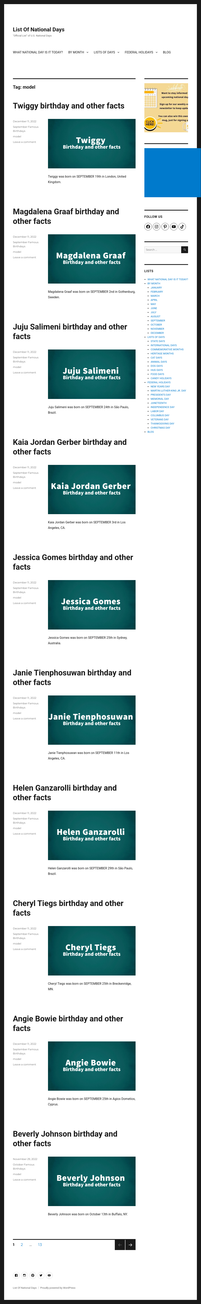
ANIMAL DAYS (159, 361)
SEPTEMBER (158, 320)
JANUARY (156, 287)
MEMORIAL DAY (160, 398)
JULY (153, 312)
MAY (153, 304)
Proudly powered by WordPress (57, 1287)
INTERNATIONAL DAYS (164, 345)
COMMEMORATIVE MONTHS (167, 349)
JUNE (154, 308)
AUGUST (155, 316)
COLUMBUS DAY (160, 415)
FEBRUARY (157, 291)
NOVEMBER (157, 328)
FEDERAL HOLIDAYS (139, 52)
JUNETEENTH (159, 403)
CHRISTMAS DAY (160, 427)
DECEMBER (157, 332)
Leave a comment (24, 141)
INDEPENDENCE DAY (163, 407)
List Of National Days (39, 29)
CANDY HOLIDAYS (161, 378)
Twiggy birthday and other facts (69, 105)
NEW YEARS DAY (160, 386)
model (17, 136)
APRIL (154, 299)
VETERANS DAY (160, 419)
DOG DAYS (157, 365)
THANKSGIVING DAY (162, 423)
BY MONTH (76, 52)
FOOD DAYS (157, 374)
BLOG (167, 52)
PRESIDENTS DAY (161, 394)
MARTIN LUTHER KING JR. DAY (168, 390)
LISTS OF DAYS (104, 52)
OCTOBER (156, 324)
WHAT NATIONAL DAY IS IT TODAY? (38, 52)
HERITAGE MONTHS (162, 353)
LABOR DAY (157, 411)
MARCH (155, 295)
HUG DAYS (157, 370)
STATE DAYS (158, 341)
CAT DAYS (156, 357)
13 (41, 1244)
